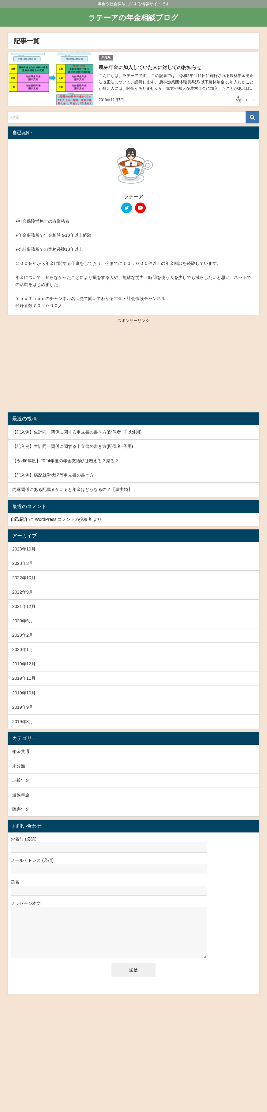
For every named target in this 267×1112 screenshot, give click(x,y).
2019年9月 (22, 706)
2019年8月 (22, 720)
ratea (250, 99)
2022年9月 (22, 590)
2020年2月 (22, 634)
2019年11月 (24, 677)
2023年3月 (22, 562)
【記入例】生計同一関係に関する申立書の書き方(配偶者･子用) (72, 445)
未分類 (105, 57)
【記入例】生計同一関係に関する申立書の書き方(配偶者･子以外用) (77, 431)
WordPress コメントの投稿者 (63, 518)
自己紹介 (19, 518)
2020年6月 (22, 619)
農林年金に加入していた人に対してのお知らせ (149, 66)
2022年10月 (24, 576)
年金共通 (20, 750)
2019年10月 (24, 691)
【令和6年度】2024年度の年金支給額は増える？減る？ (65, 459)
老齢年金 (20, 779)
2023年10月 (24, 547)
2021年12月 (24, 605)
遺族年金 (20, 793)
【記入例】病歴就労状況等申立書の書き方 (53, 474)
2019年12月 (24, 662)
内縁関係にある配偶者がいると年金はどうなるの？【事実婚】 (72, 488)
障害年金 (20, 808)
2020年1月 (22, 648)
